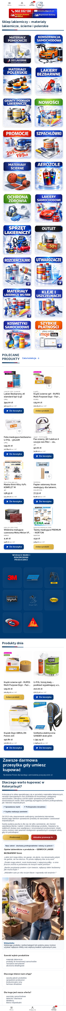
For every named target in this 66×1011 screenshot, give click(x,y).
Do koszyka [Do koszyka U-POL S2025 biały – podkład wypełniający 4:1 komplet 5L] (45, 697)
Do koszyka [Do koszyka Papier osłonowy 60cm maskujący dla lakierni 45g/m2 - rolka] (45, 501)
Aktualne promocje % (43, 837)
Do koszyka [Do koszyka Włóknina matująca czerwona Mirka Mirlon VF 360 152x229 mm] (15, 547)
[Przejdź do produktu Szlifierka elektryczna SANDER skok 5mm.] (48, 716)
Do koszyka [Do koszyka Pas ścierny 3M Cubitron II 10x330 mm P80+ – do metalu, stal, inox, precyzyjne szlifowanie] (45, 456)
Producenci (15, 837)
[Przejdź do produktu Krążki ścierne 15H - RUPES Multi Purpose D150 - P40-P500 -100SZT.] (43, 380)
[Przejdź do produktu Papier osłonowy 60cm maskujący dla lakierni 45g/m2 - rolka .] (43, 470)
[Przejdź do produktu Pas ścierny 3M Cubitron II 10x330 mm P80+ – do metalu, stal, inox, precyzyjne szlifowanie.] (43, 425)
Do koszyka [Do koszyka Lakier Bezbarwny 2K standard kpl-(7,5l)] (15, 411)
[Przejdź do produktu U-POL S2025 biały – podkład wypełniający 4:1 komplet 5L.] (48, 665)
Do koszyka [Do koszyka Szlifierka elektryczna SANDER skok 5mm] (45, 748)
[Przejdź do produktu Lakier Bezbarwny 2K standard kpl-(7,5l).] (13, 380)
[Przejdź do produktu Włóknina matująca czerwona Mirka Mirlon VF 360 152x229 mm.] (13, 516)
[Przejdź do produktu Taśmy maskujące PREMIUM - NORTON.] (43, 516)
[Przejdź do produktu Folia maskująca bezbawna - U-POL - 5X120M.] (13, 425)
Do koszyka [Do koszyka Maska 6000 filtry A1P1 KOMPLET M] (15, 501)
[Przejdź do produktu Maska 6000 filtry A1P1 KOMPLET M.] (13, 470)
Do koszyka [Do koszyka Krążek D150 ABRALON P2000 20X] (15, 748)
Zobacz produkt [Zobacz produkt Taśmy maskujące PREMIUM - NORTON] (42, 547)
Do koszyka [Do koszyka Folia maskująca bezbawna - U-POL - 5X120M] (15, 454)
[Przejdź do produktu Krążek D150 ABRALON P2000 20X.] (18, 716)
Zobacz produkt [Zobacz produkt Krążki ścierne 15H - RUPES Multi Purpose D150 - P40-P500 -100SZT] (42, 411)
